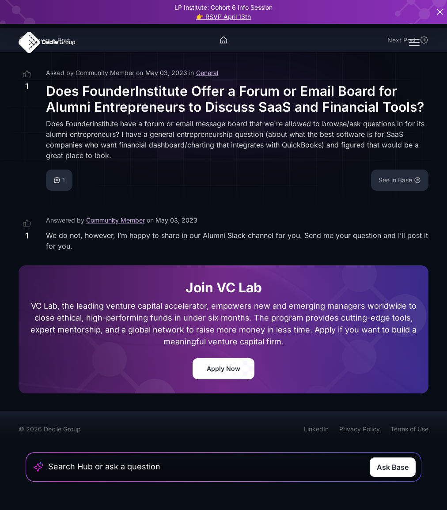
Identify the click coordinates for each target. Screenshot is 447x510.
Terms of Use (409, 429)
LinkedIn (316, 429)
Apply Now (223, 368)
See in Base (400, 180)
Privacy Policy (359, 429)
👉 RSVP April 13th (223, 16)
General (207, 72)
